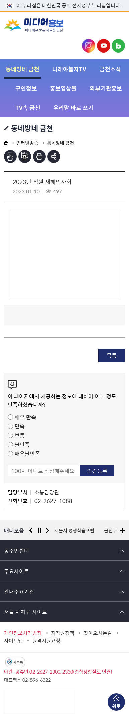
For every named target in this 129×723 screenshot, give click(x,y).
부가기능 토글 (53, 156)
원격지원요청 (46, 641)
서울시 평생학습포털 (74, 530)
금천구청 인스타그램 (88, 46)
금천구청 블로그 (118, 46)
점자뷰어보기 (10, 156)
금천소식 (110, 69)
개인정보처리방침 (23, 633)
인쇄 (39, 156)
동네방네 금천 (22, 69)
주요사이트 (16, 571)
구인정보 (26, 88)
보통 (20, 435)
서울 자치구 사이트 (25, 612)
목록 (112, 355)
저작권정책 (62, 633)
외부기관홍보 (106, 88)
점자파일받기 (24, 156)
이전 (30, 530)
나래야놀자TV (69, 69)
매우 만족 (25, 417)
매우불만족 (27, 453)
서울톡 (18, 662)
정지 (39, 530)
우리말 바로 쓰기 (73, 107)
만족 (20, 426)
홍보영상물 (63, 88)
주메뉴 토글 (114, 25)
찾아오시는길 (98, 633)
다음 (47, 530)
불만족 (22, 444)
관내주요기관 (19, 591)
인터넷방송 (27, 142)
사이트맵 (13, 641)
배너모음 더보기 (122, 530)
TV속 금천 (27, 107)
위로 (116, 707)
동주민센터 (16, 550)
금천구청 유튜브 (103, 46)
